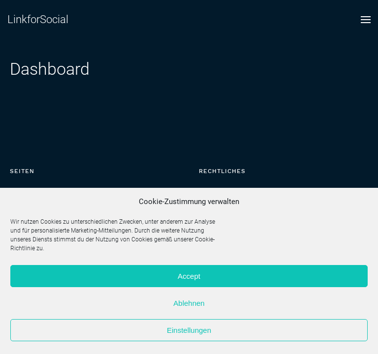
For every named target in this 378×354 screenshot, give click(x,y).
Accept (189, 276)
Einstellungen (189, 330)
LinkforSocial (37, 19)
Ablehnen (188, 303)
